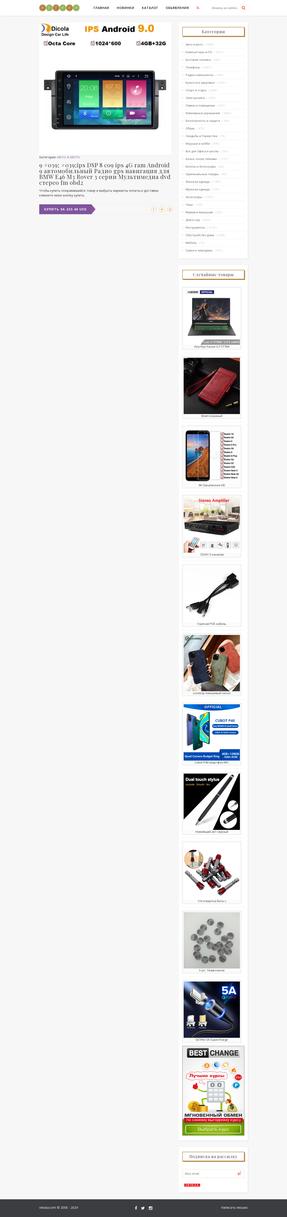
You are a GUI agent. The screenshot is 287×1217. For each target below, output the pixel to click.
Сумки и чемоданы (199, 250)
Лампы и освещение (200, 105)
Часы (189, 205)
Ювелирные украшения (203, 113)
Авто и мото (68, 157)
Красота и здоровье (200, 83)
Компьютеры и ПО (199, 52)
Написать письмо (234, 1207)
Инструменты (195, 227)
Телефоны (193, 67)
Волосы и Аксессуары (201, 166)
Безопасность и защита (203, 121)
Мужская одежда (198, 189)
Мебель (191, 243)
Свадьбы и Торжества (201, 136)
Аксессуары (194, 197)
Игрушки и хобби (198, 144)
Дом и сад (193, 220)
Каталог (150, 8)
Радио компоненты (199, 75)
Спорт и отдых (196, 90)
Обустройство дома (200, 235)
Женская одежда (198, 182)
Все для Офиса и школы (202, 151)
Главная (101, 8)
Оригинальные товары (202, 174)
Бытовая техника (198, 60)
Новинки (125, 8)
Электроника (195, 98)
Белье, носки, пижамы (201, 159)
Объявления (177, 8)
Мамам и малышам (199, 212)
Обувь (190, 128)
